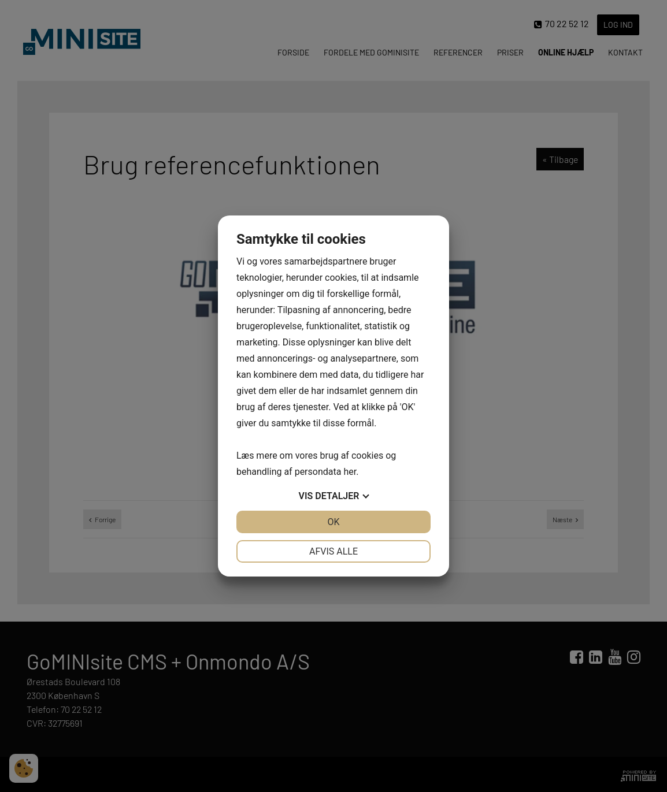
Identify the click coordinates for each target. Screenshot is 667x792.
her (349, 471)
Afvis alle (333, 551)
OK (333, 521)
